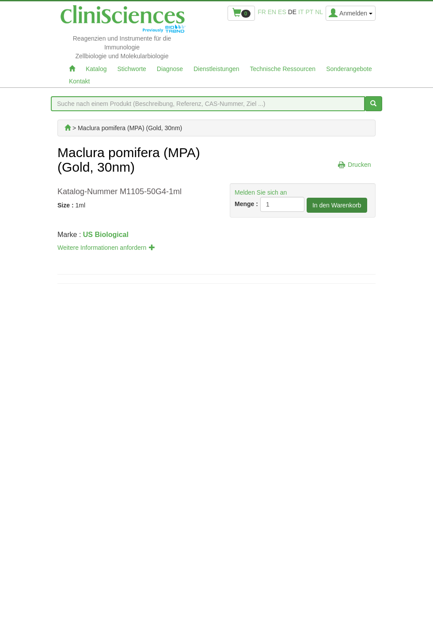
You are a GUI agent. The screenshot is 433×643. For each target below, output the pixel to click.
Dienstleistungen (216, 68)
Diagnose (170, 68)
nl (319, 11)
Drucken (359, 164)
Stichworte (131, 68)
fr (262, 11)
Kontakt (79, 81)
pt (309, 11)
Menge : (246, 203)
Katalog (96, 68)
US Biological (106, 234)
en (272, 11)
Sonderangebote (349, 68)
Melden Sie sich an (261, 192)
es (282, 11)
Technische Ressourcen (283, 68)
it (301, 11)
